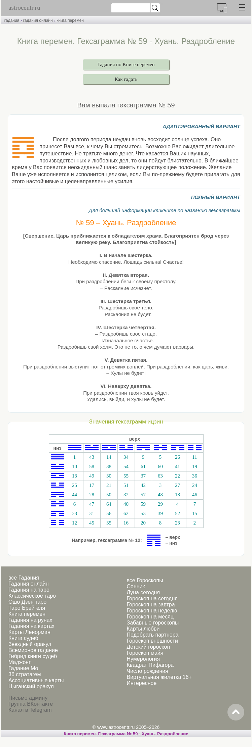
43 (91, 457)
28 (91, 494)
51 (126, 485)
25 (74, 485)
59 (143, 504)
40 (126, 504)
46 (194, 494)
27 (177, 485)
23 (177, 523)
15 (194, 513)
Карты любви (143, 629)
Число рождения (147, 671)
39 (160, 513)
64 (108, 504)
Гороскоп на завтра (151, 604)
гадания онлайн (38, 20)
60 (160, 466)
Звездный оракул (29, 644)
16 (126, 523)
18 (177, 494)
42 (143, 485)
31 (91, 513)
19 (194, 466)
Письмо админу (27, 698)
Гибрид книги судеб (32, 656)
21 (108, 485)
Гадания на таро (28, 590)
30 (108, 476)
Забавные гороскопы (153, 623)
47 (91, 504)
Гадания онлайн (28, 584)
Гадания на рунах (30, 620)
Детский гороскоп (148, 647)
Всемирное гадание (33, 650)
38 (108, 466)
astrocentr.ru (24, 7)
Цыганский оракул (31, 686)
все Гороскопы (145, 580)
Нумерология (143, 659)
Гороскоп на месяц (150, 616)
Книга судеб (23, 638)
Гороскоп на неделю (152, 610)
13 (74, 476)
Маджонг (19, 662)
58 (91, 466)
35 (108, 523)
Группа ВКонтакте (30, 704)
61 (143, 466)
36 (194, 476)
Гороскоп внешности (152, 641)
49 (91, 476)
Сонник (136, 586)
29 (160, 504)
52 (177, 513)
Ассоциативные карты (36, 680)
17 (91, 485)
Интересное (141, 683)
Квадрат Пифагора (150, 665)
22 (177, 476)
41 (177, 466)
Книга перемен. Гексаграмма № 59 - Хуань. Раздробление (126, 733)
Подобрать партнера (152, 635)
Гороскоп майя (145, 653)
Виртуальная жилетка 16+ (159, 677)
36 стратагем (24, 674)
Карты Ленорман (29, 632)
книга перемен (70, 20)
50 (108, 494)
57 (143, 494)
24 (194, 485)
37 (143, 476)
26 (177, 457)
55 (126, 476)
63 (160, 476)
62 (126, 513)
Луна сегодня (143, 592)
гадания (11, 20)
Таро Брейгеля (26, 608)
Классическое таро (32, 596)
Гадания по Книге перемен (126, 64)
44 (74, 494)
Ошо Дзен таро (27, 602)
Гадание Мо (23, 668)
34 (126, 457)
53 (143, 513)
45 (91, 523)
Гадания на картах (31, 626)
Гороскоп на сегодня (152, 598)
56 (108, 513)
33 (74, 513)
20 (143, 523)
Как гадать (126, 79)
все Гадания (23, 578)
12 (74, 523)
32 (126, 494)
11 (194, 457)
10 (74, 466)
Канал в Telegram (29, 710)
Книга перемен (26, 614)
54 (126, 466)
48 (160, 494)
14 (108, 457)
